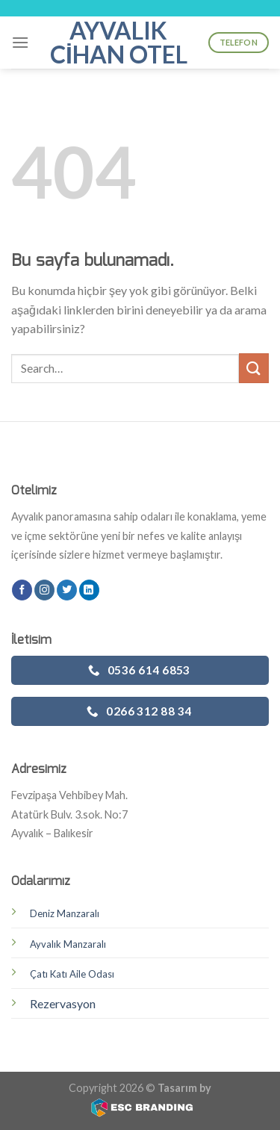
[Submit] (254, 367)
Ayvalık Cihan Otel (118, 42)
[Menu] (20, 42)
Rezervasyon (63, 1003)
